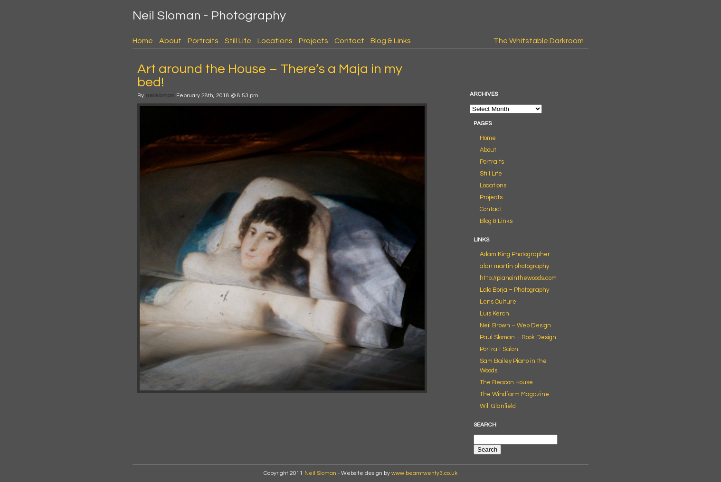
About (170, 41)
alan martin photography (514, 266)
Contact (349, 41)
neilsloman (160, 96)
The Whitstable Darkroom (538, 41)
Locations (275, 41)
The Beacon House (506, 382)
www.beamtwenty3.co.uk (424, 473)
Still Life (238, 41)
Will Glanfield (498, 406)
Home (143, 41)
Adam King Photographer (515, 254)
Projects (313, 41)
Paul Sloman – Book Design (518, 337)
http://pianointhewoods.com (518, 278)
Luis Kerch (494, 313)
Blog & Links (390, 41)
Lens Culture (498, 301)
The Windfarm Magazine (514, 394)
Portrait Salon (499, 349)
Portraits (203, 41)
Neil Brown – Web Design (515, 325)
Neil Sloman (320, 473)
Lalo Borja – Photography (514, 290)
